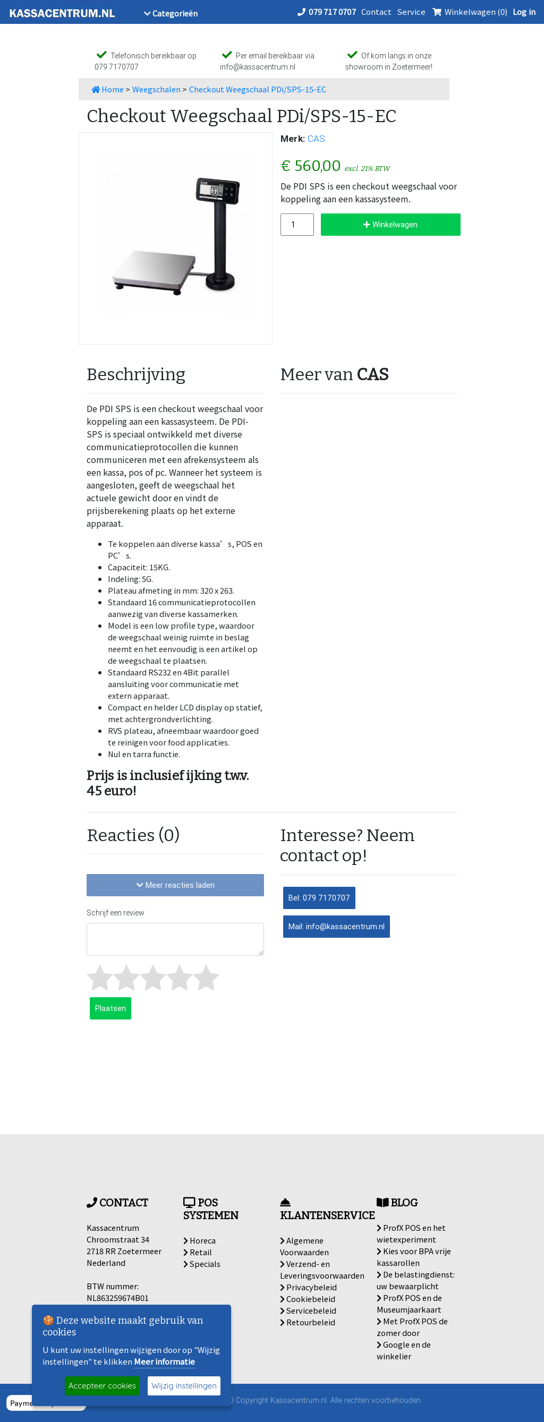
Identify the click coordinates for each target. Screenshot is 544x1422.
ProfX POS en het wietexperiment (411, 1233)
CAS (316, 138)
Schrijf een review (115, 913)
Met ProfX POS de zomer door (412, 1326)
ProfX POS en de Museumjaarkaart (409, 1303)
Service (411, 11)
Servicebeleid (308, 1310)
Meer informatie (164, 1361)
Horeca (199, 1240)
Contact (376, 11)
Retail (197, 1251)
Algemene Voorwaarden (304, 1246)
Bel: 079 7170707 (319, 898)
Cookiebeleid (307, 1298)
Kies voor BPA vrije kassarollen (414, 1256)
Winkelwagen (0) (469, 11)
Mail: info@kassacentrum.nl (336, 926)
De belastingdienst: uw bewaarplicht (416, 1280)
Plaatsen (110, 1008)
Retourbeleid (307, 1321)
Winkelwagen (390, 224)
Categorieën (171, 13)
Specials (201, 1263)
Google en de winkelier (404, 1350)
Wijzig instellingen (184, 1386)
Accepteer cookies (102, 1386)
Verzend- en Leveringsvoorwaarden (322, 1269)
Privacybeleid (308, 1286)
